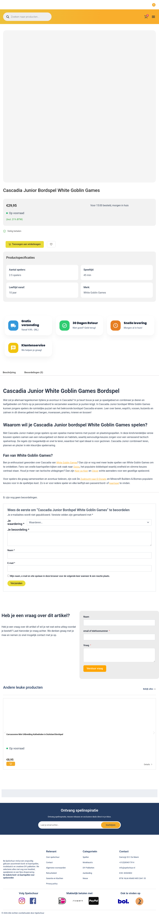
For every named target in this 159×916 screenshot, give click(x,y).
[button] (153, 16)
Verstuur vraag (95, 675)
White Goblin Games (67, 469)
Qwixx (76, 473)
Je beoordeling (18, 536)
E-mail (11, 570)
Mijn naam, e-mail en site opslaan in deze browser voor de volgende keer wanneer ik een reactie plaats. (60, 583)
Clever (96, 477)
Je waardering (15, 529)
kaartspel (114, 490)
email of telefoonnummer (95, 638)
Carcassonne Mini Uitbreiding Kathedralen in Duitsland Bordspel (39, 741)
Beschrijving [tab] (10, 379)
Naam (11, 557)
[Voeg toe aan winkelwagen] (11, 771)
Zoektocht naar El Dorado (94, 485)
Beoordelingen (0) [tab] (36, 379)
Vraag (86, 652)
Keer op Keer (82, 477)
